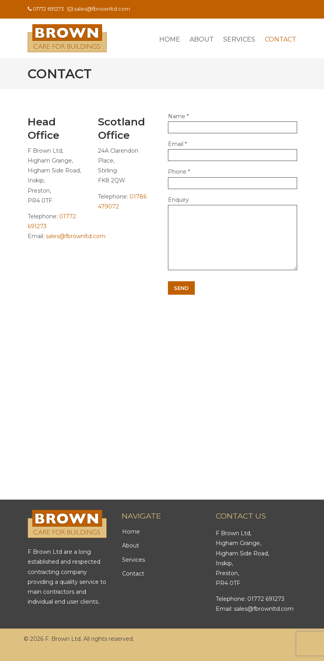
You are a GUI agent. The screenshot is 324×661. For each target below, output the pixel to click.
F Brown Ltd (67, 38)
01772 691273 (48, 9)
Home (131, 543)
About (130, 557)
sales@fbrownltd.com (102, 9)
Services (133, 571)
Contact (133, 585)
